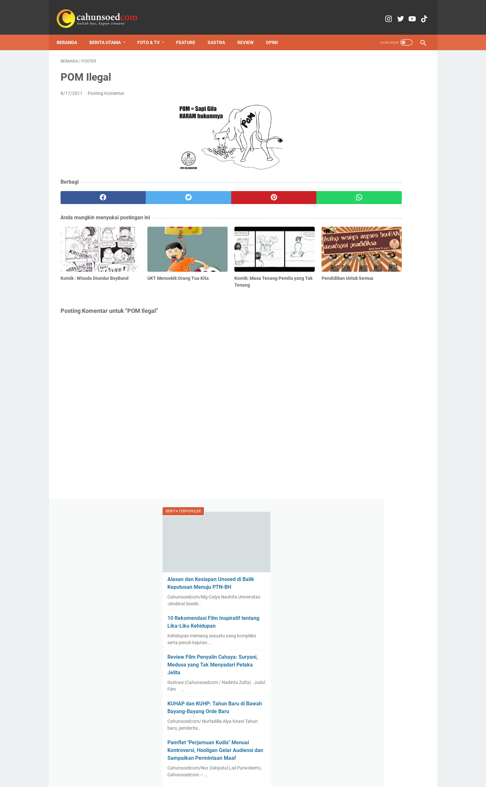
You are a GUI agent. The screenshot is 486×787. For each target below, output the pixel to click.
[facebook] (91, 192)
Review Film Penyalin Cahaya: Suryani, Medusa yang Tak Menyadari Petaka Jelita (368, 205)
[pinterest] (213, 192)
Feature (189, 33)
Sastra (220, 33)
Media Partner (248, 763)
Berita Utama (109, 33)
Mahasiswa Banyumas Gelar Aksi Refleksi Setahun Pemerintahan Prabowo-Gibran (373, 678)
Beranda (71, 33)
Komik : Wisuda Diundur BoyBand (372, 469)
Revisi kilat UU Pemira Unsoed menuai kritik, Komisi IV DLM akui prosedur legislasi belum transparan (375, 383)
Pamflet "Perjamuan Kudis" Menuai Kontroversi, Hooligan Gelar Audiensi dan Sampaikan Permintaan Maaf (376, 290)
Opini (276, 33)
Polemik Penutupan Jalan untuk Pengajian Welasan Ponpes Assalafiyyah (370, 430)
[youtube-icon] (404, 13)
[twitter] (152, 192)
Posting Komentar (106, 88)
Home (152, 763)
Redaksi (173, 763)
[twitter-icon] (388, 13)
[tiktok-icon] (419, 13)
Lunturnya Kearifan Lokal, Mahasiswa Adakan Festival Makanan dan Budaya (366, 508)
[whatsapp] (274, 192)
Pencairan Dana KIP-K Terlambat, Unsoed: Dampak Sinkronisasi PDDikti (372, 337)
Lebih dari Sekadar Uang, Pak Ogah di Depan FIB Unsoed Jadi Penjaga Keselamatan (378, 598)
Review (249, 33)
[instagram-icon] (373, 13)
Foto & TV (152, 33)
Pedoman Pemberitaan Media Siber (304, 763)
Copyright (218, 763)
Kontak (194, 763)
